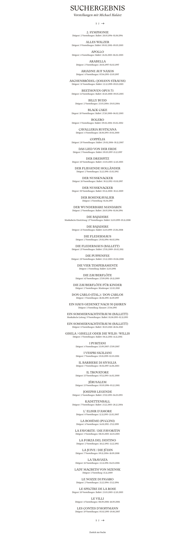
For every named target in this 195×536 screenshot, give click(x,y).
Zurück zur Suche (97, 532)
